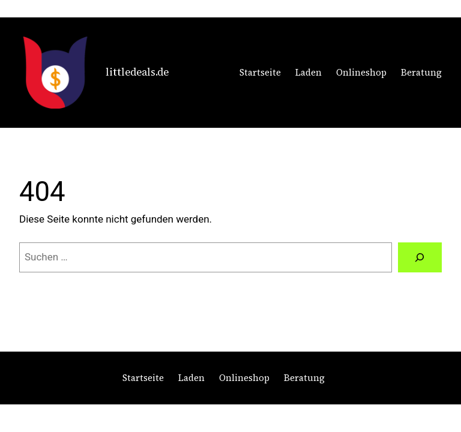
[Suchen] (420, 257)
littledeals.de (137, 72)
